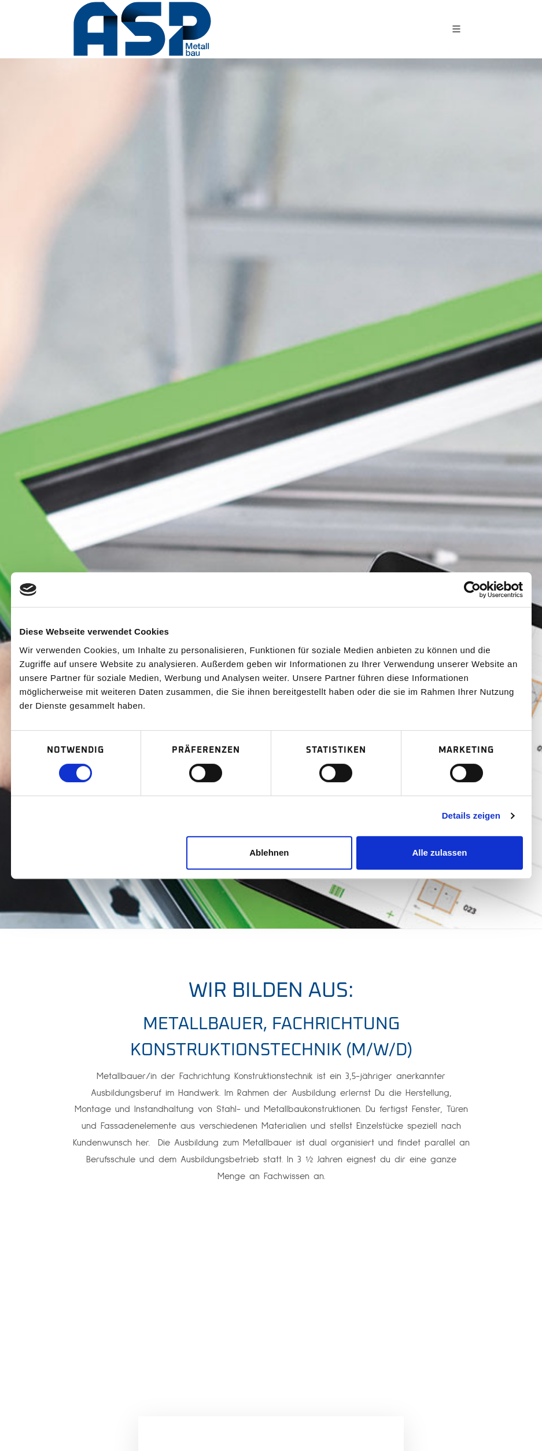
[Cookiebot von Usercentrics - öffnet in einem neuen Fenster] (472, 589)
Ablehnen (269, 852)
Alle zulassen (439, 852)
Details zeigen (471, 815)
